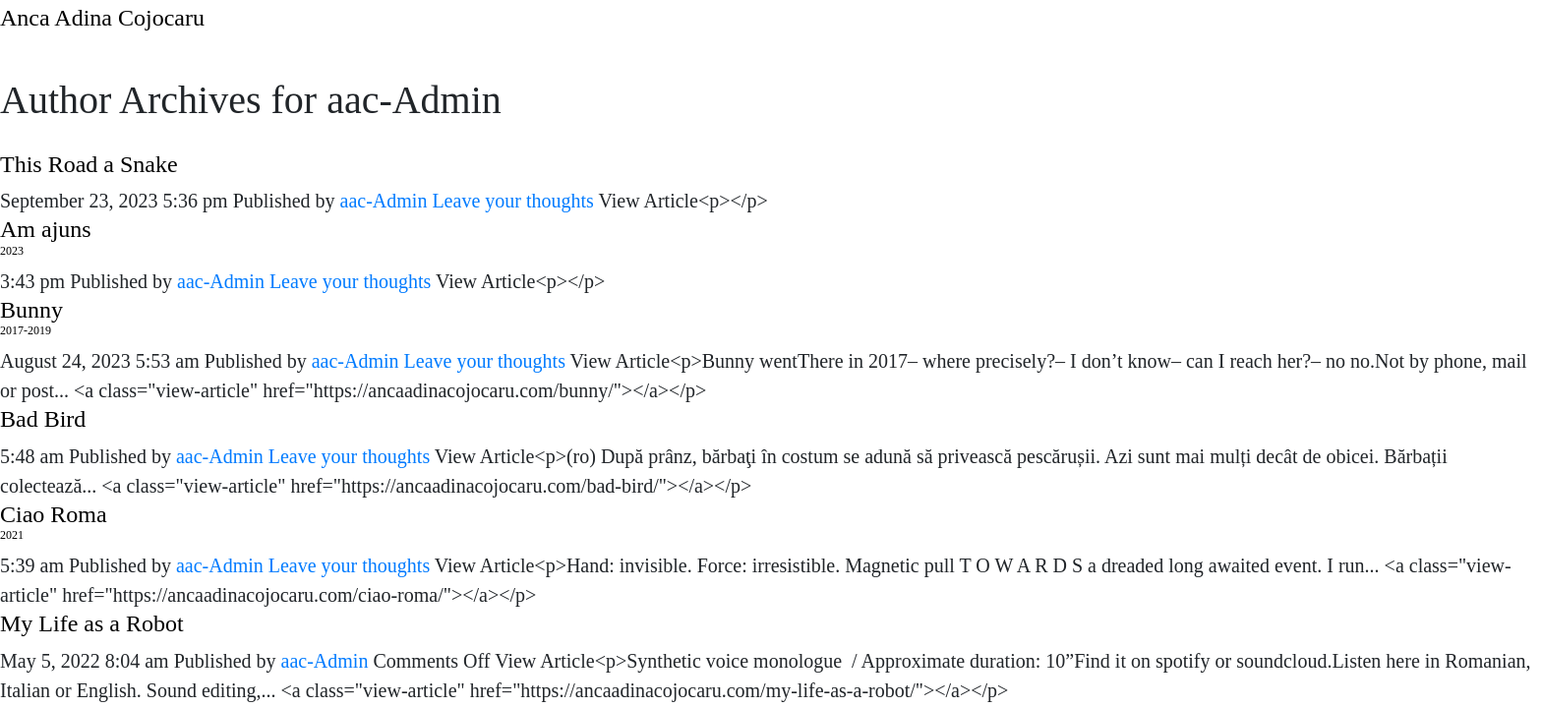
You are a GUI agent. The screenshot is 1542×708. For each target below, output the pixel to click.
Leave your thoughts (512, 200)
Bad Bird (43, 419)
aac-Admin (384, 200)
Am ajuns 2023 (45, 237)
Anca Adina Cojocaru (102, 17)
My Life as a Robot (92, 623)
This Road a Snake (89, 164)
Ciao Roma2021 (53, 522)
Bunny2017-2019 (31, 317)
